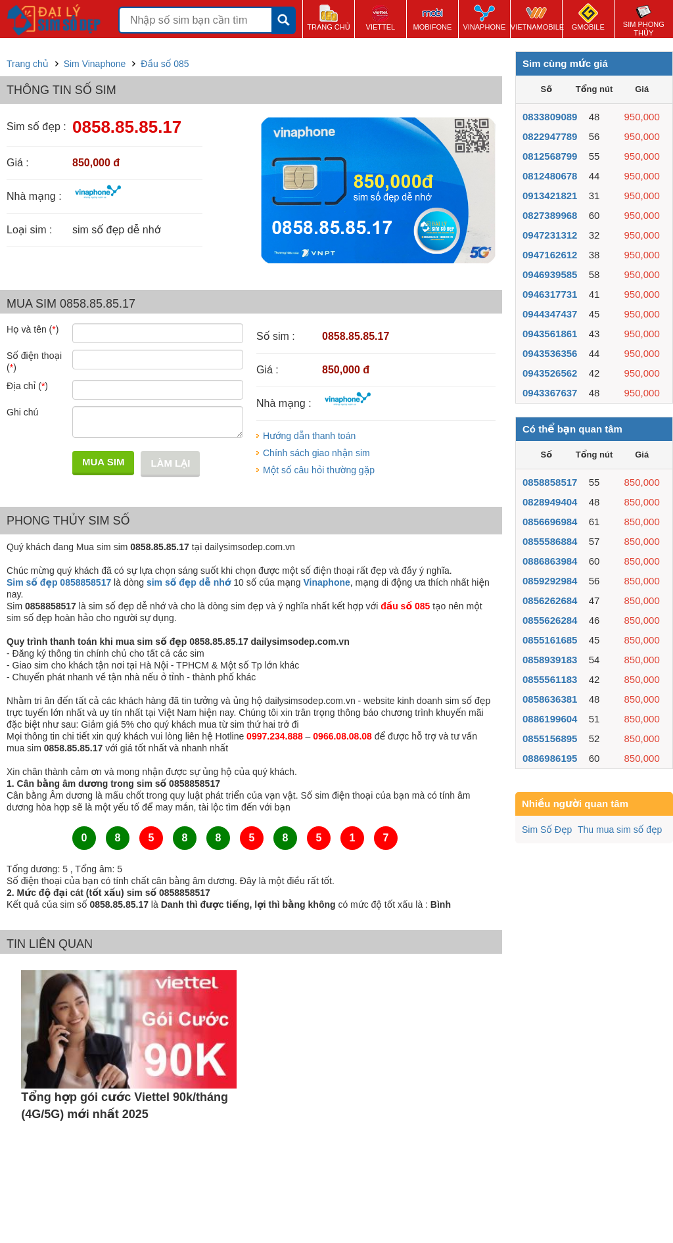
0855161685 (549, 639)
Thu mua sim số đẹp (620, 829)
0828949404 (549, 501)
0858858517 (549, 482)
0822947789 (549, 136)
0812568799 (549, 156)
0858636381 (549, 699)
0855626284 (549, 620)
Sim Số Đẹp (547, 829)
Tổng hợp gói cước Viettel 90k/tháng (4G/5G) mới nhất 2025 (124, 1106)
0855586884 (549, 541)
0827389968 (549, 215)
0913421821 (549, 195)
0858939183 (549, 659)
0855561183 (549, 679)
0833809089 (549, 116)
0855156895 (549, 738)
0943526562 (549, 373)
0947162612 (549, 254)
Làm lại (170, 463)
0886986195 (549, 758)
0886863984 (549, 561)
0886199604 (549, 718)
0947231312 (549, 235)
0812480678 (549, 175)
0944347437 (549, 313)
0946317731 (549, 294)
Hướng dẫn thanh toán (309, 436)
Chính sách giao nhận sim (316, 453)
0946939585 (549, 274)
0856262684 (549, 600)
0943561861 (549, 333)
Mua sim (103, 461)
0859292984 (549, 580)
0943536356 (549, 353)
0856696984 (549, 521)
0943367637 (549, 392)
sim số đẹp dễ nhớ (189, 582)
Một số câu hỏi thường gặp (319, 470)
